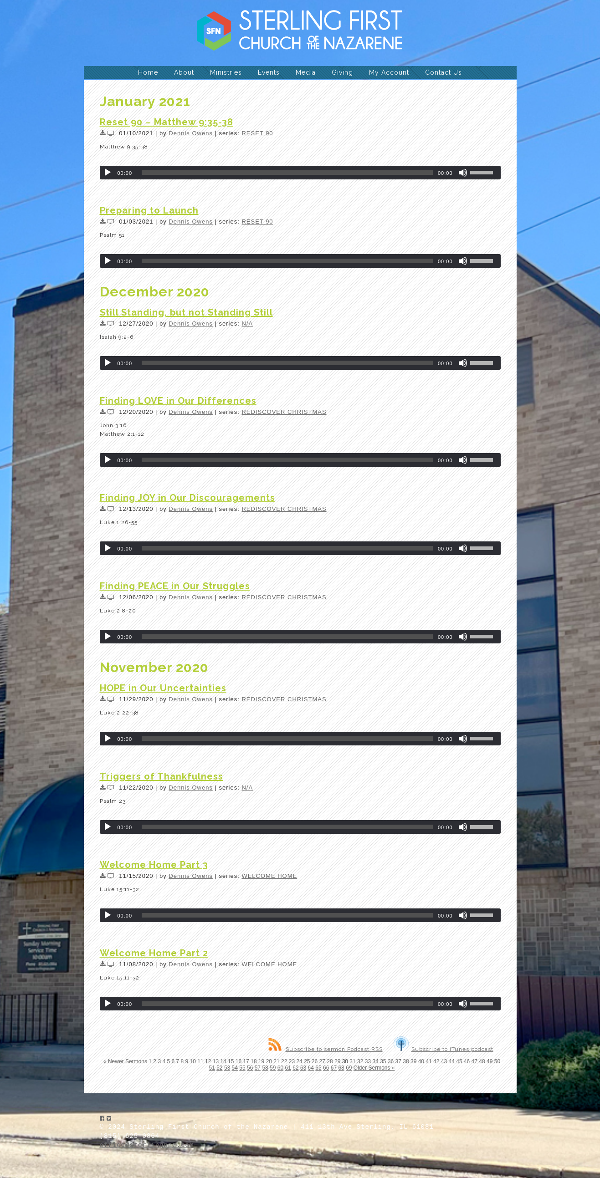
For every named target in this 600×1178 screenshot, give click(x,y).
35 (383, 1061)
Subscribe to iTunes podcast (443, 1049)
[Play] (107, 172)
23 (292, 1061)
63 (303, 1068)
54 (235, 1068)
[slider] (287, 172)
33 (368, 1061)
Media (306, 72)
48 (482, 1061)
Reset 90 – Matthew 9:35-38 (166, 122)
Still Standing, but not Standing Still (186, 312)
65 (318, 1068)
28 (330, 1061)
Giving (342, 72)
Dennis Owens (191, 133)
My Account (389, 72)
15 (231, 1061)
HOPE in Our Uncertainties (163, 688)
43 (444, 1061)
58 (265, 1068)
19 (261, 1061)
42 (436, 1061)
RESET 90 (257, 133)
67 (334, 1068)
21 (276, 1061)
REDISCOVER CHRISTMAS (283, 411)
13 (216, 1061)
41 (428, 1061)
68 (341, 1068)
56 (250, 1068)
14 (223, 1061)
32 (360, 1061)
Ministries (226, 72)
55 (242, 1068)
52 (219, 1068)
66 (326, 1068)
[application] (300, 172)
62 (295, 1068)
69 (349, 1068)
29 (337, 1061)
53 (227, 1068)
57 (258, 1068)
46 (467, 1061)
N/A (247, 323)
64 (311, 1068)
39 (413, 1061)
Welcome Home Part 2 (154, 953)
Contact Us (443, 72)
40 (421, 1061)
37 (398, 1061)
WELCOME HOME (269, 875)
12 (208, 1061)
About (184, 72)
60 (280, 1068)
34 (375, 1061)
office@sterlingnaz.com (147, 1145)
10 (193, 1061)
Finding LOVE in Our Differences (178, 400)
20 (269, 1061)
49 (489, 1061)
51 (212, 1068)
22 (284, 1061)
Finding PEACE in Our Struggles (175, 586)
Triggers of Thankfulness (161, 776)
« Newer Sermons (125, 1061)
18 (253, 1061)
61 (288, 1068)
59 (273, 1068)
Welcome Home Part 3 (154, 864)
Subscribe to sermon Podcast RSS (325, 1049)
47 (474, 1061)
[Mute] (462, 172)
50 (497, 1061)
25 (307, 1061)
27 (322, 1061)
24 (299, 1061)
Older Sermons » (374, 1068)
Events (269, 72)
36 (391, 1061)
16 (238, 1061)
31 (352, 1061)
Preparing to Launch (149, 210)
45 (459, 1061)
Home (148, 72)
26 (315, 1061)
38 (406, 1061)
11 (200, 1061)
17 (246, 1061)
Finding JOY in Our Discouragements (187, 497)
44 (452, 1061)
